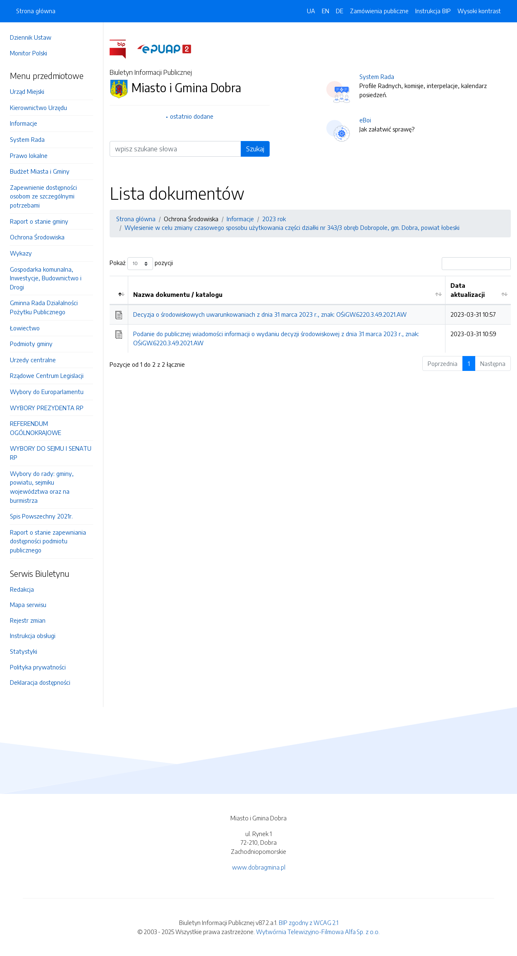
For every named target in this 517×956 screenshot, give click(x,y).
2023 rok (274, 218)
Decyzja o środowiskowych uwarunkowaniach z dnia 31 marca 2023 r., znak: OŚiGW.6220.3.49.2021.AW (270, 314)
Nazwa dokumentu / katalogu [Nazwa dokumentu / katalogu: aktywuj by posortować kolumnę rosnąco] (178, 294)
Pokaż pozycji (141, 263)
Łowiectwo (25, 328)
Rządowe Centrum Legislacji (47, 375)
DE (339, 10)
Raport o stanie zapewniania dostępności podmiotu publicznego (48, 541)
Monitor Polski (28, 53)
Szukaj (255, 149)
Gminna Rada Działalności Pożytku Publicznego (44, 307)
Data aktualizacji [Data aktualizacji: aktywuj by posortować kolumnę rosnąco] (467, 290)
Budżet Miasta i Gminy (39, 171)
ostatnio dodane (191, 116)
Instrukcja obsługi (32, 635)
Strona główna (35, 10)
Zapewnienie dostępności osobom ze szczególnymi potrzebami (43, 196)
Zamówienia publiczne (379, 10)
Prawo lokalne (29, 155)
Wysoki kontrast (479, 10)
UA (311, 10)
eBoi (365, 120)
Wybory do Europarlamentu (47, 391)
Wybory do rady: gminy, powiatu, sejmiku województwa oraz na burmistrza (42, 487)
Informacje (23, 123)
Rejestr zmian (27, 620)
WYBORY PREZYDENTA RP (47, 407)
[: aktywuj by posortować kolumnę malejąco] (119, 290)
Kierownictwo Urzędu (38, 107)
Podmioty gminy (31, 343)
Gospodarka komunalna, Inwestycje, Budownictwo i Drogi (45, 278)
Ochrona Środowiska (37, 237)
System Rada (27, 139)
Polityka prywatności (38, 667)
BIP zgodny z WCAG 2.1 (308, 922)
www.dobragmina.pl (258, 867)
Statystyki (23, 651)
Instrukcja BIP (433, 10)
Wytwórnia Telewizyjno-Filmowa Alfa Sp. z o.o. (318, 931)
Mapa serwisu (28, 604)
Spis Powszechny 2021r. (41, 516)
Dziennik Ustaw (30, 37)
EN (325, 10)
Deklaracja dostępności (40, 682)
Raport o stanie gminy (39, 221)
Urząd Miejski (27, 91)
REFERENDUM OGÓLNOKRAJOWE (35, 428)
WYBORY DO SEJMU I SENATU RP (50, 453)
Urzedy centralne (33, 359)
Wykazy (21, 253)
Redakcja (22, 589)
